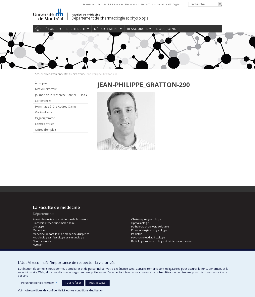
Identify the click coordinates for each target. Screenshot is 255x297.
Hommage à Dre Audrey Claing (55, 106)
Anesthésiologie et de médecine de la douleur (60, 219)
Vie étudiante (43, 112)
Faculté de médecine (86, 14)
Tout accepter (97, 282)
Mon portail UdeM (161, 4)
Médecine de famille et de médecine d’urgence (61, 234)
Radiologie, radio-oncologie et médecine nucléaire (161, 241)
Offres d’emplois (46, 129)
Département (106, 29)
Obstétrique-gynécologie (146, 219)
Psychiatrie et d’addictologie (148, 237)
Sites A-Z (145, 4)
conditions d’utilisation (89, 290)
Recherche (76, 29)
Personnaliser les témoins (39, 283)
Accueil (38, 28)
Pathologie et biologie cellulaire (150, 226)
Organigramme (45, 118)
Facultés (101, 4)
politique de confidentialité (48, 290)
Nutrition (38, 244)
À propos (41, 83)
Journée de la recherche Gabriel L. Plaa (60, 95)
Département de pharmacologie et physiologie (109, 18)
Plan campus (131, 4)
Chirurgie (38, 226)
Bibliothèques (115, 4)
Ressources (137, 29)
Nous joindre (168, 29)
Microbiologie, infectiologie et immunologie (58, 237)
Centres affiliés (44, 124)
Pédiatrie (136, 234)
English (176, 4)
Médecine (39, 230)
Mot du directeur (74, 74)
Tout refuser (73, 282)
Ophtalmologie (140, 223)
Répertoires (89, 4)
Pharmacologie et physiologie (149, 230)
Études (52, 29)
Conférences (43, 101)
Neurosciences (42, 241)
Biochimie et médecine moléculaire (54, 223)
